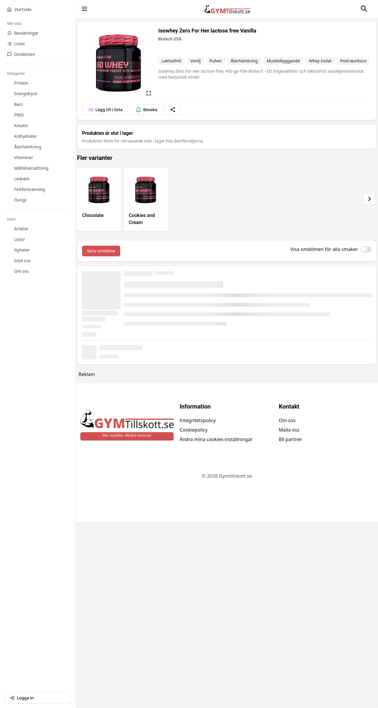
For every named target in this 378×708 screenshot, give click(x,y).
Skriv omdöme (101, 251)
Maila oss (289, 430)
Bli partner (290, 439)
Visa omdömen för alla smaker (324, 249)
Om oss (287, 420)
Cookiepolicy (194, 430)
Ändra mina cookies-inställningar (216, 439)
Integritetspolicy (198, 420)
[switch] (366, 249)
